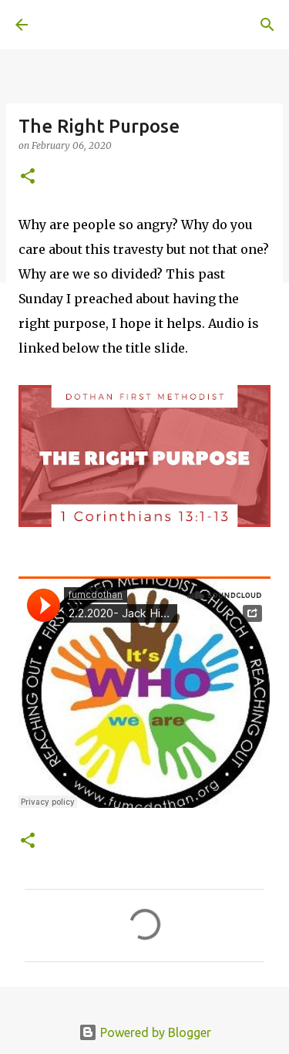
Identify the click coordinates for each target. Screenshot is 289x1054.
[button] (27, 177)
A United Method (92, 25)
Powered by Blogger (145, 1032)
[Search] (267, 24)
